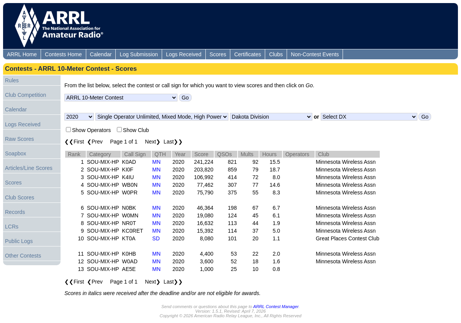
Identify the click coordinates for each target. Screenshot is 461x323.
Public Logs (19, 241)
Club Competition (25, 95)
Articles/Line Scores (28, 168)
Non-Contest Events (315, 54)
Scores (218, 54)
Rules (12, 80)
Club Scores (19, 197)
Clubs (276, 54)
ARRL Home (22, 54)
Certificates (247, 54)
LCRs (11, 226)
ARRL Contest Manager (276, 306)
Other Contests (23, 256)
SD (155, 238)
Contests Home (63, 54)
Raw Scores (19, 139)
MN (156, 162)
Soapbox (15, 153)
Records (15, 212)
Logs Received (184, 54)
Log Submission (139, 54)
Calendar (101, 54)
